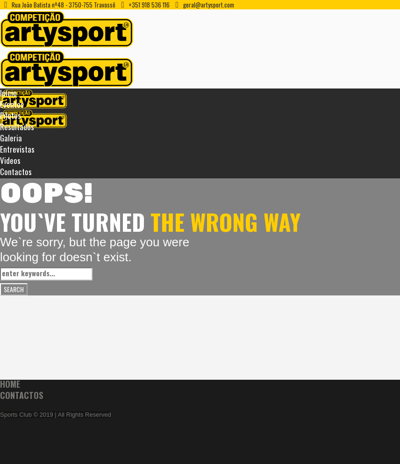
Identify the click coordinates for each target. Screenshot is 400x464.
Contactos (21, 395)
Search (14, 289)
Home (10, 384)
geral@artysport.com (208, 4)
